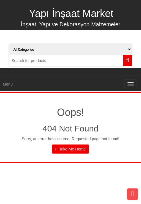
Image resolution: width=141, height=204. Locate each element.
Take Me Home (70, 149)
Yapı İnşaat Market (71, 13)
